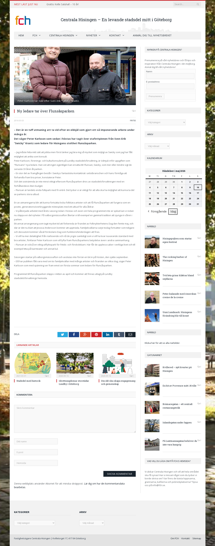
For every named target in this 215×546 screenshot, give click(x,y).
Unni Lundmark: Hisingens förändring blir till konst (177, 313)
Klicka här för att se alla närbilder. (162, 342)
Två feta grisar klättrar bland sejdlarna (178, 277)
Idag (173, 211)
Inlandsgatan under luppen (177, 422)
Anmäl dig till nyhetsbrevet (152, 35)
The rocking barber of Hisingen (175, 258)
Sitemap (196, 538)
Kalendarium (154, 157)
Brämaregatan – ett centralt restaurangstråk (177, 405)
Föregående (157, 211)
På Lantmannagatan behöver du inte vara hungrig (180, 442)
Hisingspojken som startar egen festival (177, 240)
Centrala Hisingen (61, 35)
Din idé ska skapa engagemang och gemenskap (118, 382)
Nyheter (91, 35)
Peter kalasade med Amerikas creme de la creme (179, 295)
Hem (21, 35)
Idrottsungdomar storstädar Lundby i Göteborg (74, 382)
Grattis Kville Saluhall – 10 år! (63, 4)
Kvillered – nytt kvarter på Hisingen (177, 369)
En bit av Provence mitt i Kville (179, 385)
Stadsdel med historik (28, 380)
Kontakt (115, 35)
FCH (34, 35)
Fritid (133, 120)
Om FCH (175, 538)
